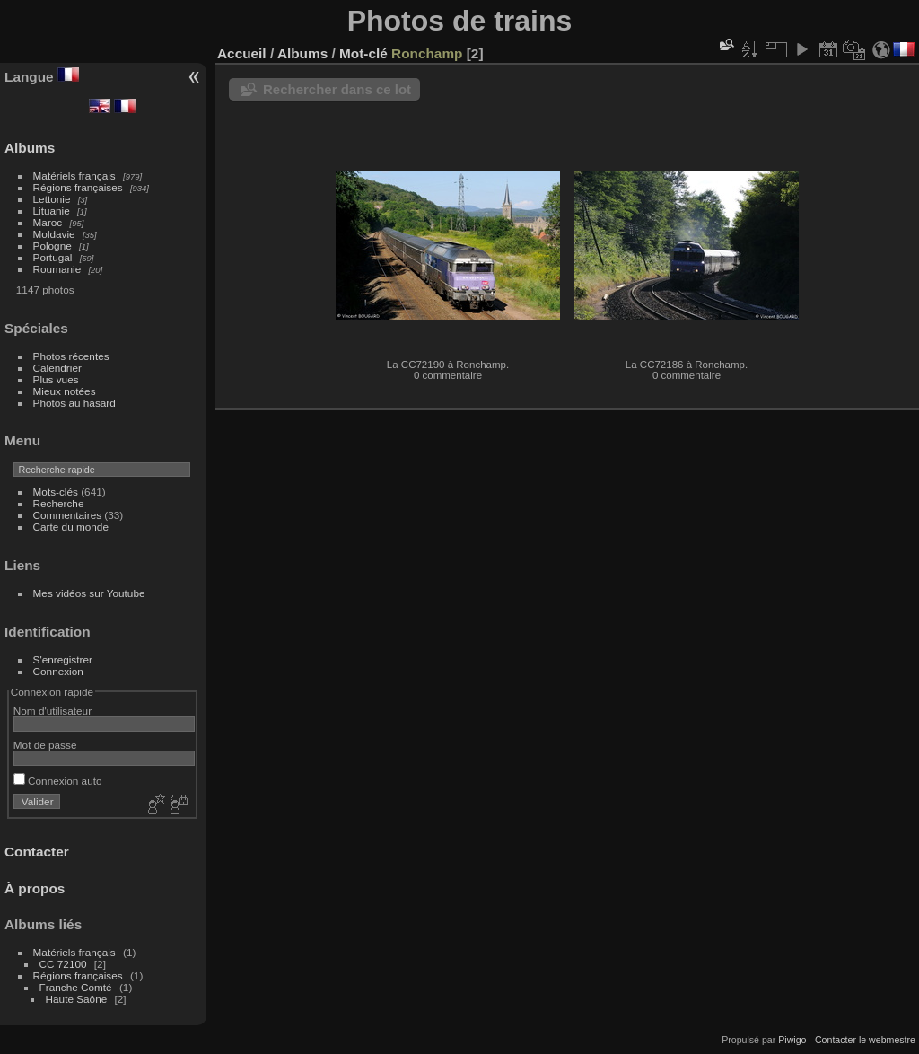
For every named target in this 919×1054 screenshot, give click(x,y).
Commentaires (67, 515)
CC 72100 (63, 964)
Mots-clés (55, 491)
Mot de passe (45, 745)
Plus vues (56, 379)
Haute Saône (77, 999)
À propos (34, 888)
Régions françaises (78, 187)
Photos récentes (71, 356)
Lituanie (51, 210)
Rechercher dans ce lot (337, 89)
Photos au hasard (74, 402)
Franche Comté (75, 987)
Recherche (58, 503)
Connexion (58, 671)
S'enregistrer (62, 659)
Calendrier (57, 367)
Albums (29, 147)
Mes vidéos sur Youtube (89, 593)
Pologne (52, 245)
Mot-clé (363, 53)
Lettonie (52, 199)
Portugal (53, 257)
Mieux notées (64, 391)
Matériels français (74, 175)
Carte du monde (71, 526)
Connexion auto (57, 780)
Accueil (242, 53)
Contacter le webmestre (865, 1039)
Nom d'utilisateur (52, 710)
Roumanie (57, 269)
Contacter (36, 851)
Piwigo (792, 1039)
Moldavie (54, 234)
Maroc (48, 222)
